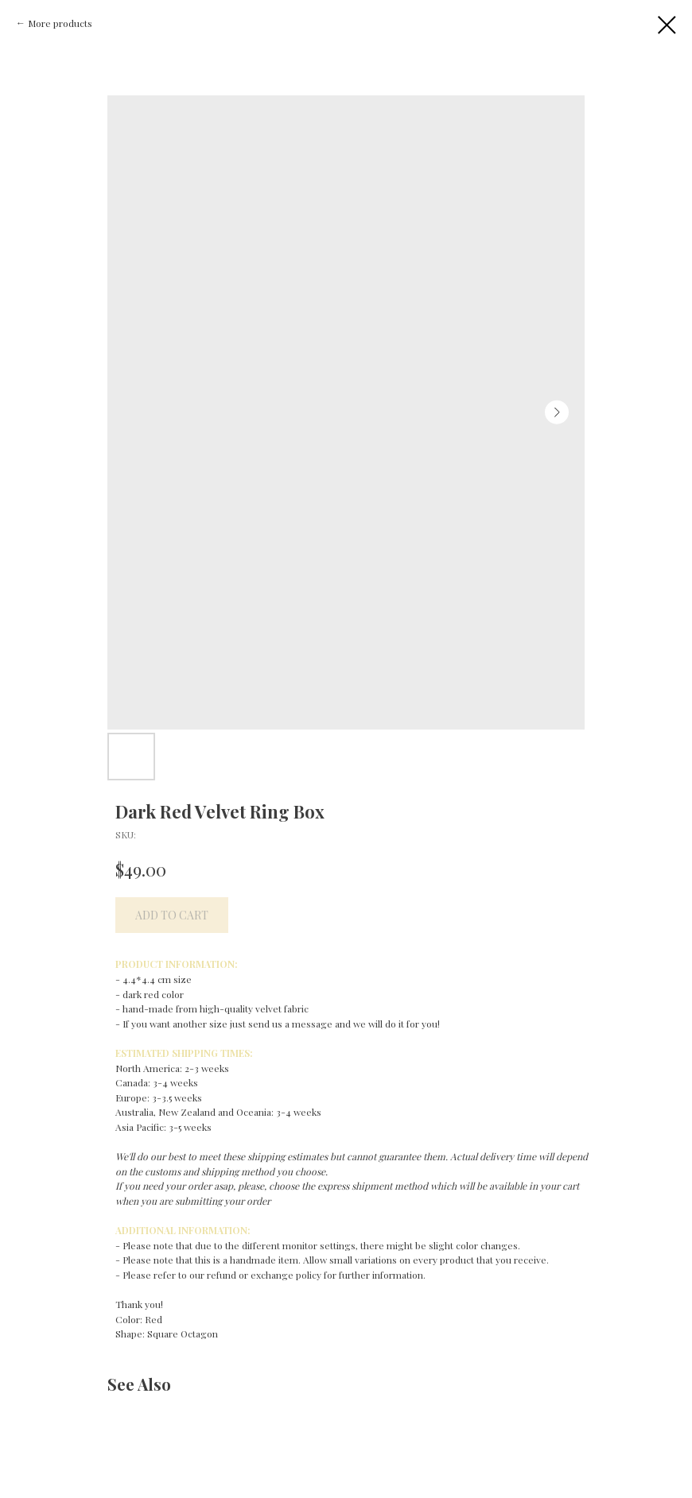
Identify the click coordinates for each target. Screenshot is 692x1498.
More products (60, 23)
